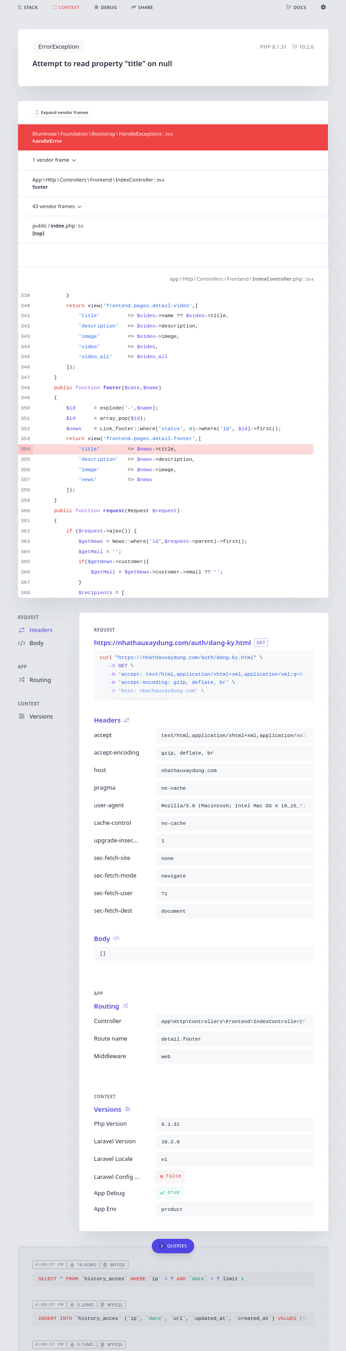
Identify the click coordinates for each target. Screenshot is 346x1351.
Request (28, 617)
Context (29, 704)
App (22, 667)
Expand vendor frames (62, 112)
